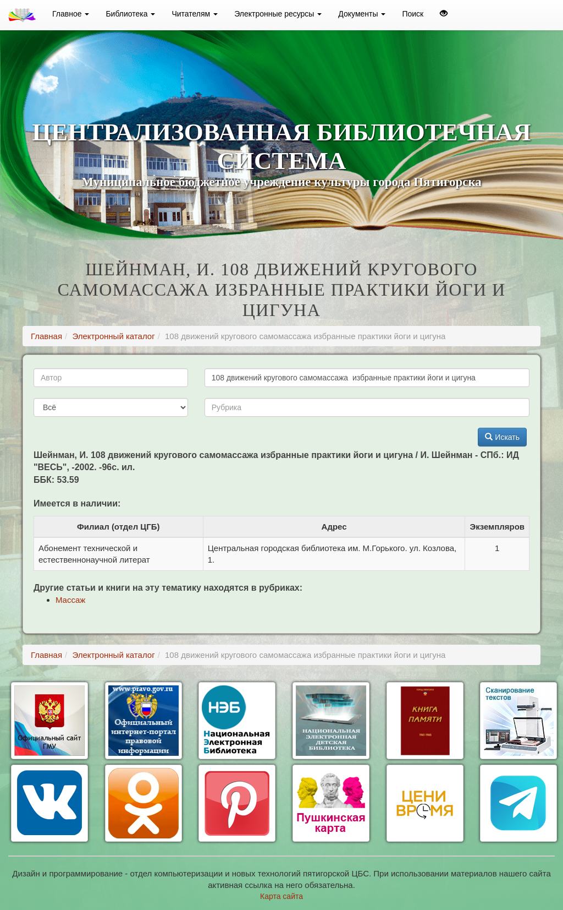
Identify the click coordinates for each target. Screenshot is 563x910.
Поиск (412, 13)
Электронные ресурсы (278, 13)
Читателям (195, 13)
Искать (502, 437)
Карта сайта (281, 896)
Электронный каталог (113, 336)
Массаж (70, 599)
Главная (46, 336)
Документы (361, 13)
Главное (70, 13)
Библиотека (130, 13)
